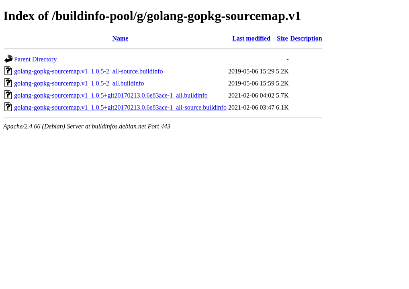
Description (306, 38)
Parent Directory (35, 59)
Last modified (251, 38)
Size (282, 38)
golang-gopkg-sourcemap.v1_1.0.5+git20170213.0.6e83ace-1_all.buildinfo (111, 95)
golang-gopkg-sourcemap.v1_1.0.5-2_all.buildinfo (79, 83)
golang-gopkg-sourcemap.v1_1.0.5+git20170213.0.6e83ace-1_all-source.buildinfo (120, 107)
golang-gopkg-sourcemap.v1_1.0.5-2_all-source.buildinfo (88, 71)
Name (120, 38)
